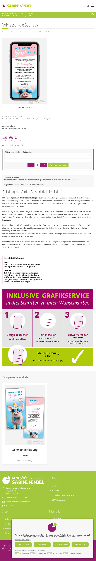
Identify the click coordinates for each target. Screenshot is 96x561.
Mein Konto (16, 16)
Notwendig (24, 553)
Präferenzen (41, 553)
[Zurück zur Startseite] (16, 6)
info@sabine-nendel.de (10, 13)
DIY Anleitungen (57, 500)
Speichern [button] (42, 544)
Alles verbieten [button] (23, 544)
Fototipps (54, 490)
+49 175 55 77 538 (27, 13)
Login (25, 16)
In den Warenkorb (58, 165)
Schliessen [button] (80, 544)
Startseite (54, 486)
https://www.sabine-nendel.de (55, 119)
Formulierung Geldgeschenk (62, 495)
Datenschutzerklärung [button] (22, 540)
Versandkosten (20, 141)
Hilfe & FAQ (6, 16)
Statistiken (57, 553)
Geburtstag (8, 519)
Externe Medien (75, 553)
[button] (88, 6)
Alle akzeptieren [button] (61, 544)
